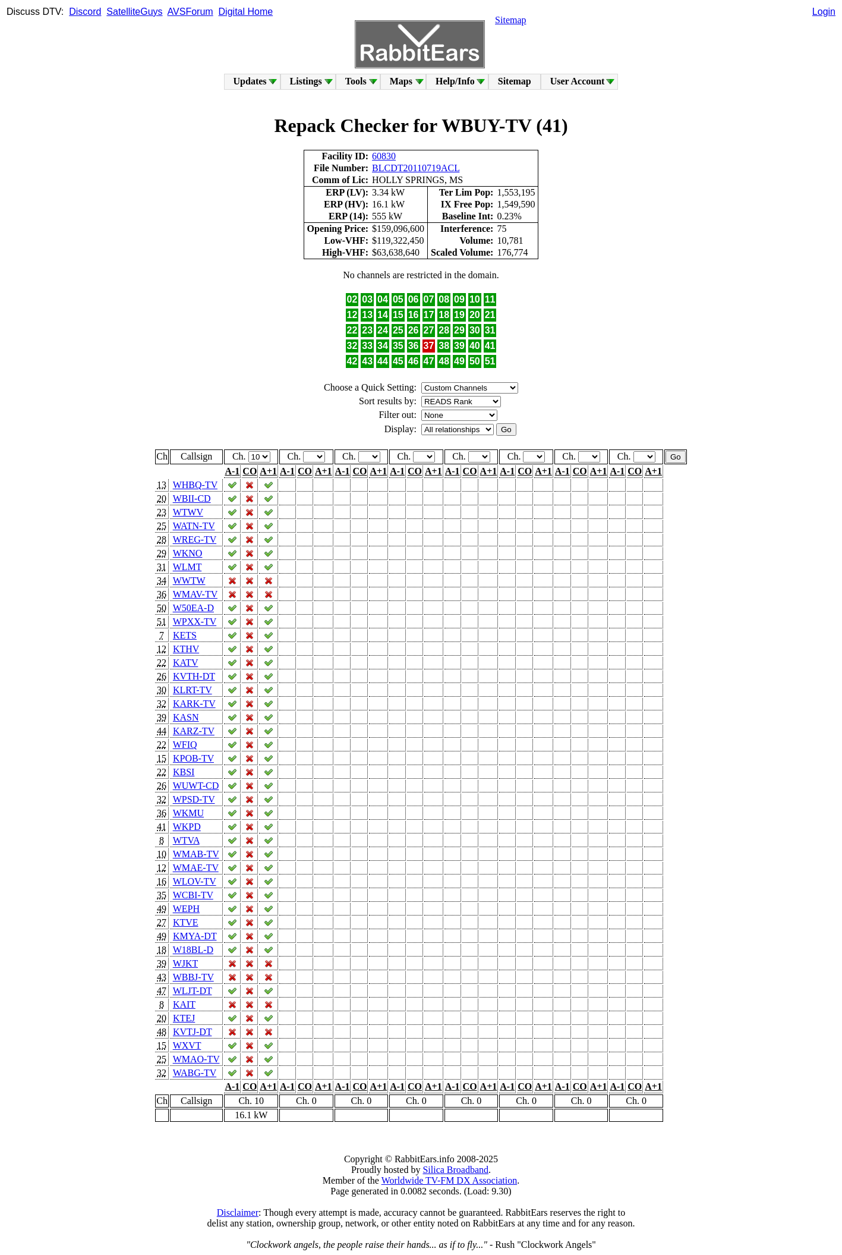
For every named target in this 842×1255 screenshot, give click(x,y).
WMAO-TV (196, 1059)
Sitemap (510, 20)
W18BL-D (193, 950)
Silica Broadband (455, 1170)
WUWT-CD (196, 786)
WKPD (187, 827)
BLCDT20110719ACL (415, 168)
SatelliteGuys (134, 12)
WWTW (189, 580)
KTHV (186, 649)
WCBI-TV (193, 895)
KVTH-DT (194, 676)
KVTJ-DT (192, 1032)
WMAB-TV (196, 854)
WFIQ (185, 745)
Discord (85, 12)
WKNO (188, 553)
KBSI (183, 772)
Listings (306, 81)
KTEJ (184, 1018)
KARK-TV (194, 704)
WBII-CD (192, 498)
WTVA (186, 840)
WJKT (185, 963)
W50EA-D (193, 608)
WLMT (187, 567)
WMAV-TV (195, 594)
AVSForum (190, 12)
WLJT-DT (192, 991)
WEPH (186, 909)
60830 (384, 156)
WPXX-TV (194, 622)
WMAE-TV (196, 868)
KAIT (184, 1004)
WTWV (188, 512)
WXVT (187, 1045)
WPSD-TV (194, 799)
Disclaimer (237, 1212)
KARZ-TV (194, 731)
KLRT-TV (192, 690)
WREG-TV (194, 539)
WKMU (188, 813)
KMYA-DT (194, 936)
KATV (185, 663)
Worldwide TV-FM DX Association (449, 1180)
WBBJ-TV (193, 977)
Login (823, 12)
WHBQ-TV (195, 485)
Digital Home (246, 12)
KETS (185, 635)
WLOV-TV (194, 881)
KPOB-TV (193, 758)
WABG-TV (194, 1073)
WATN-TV (194, 526)
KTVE (185, 922)
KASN (186, 717)
